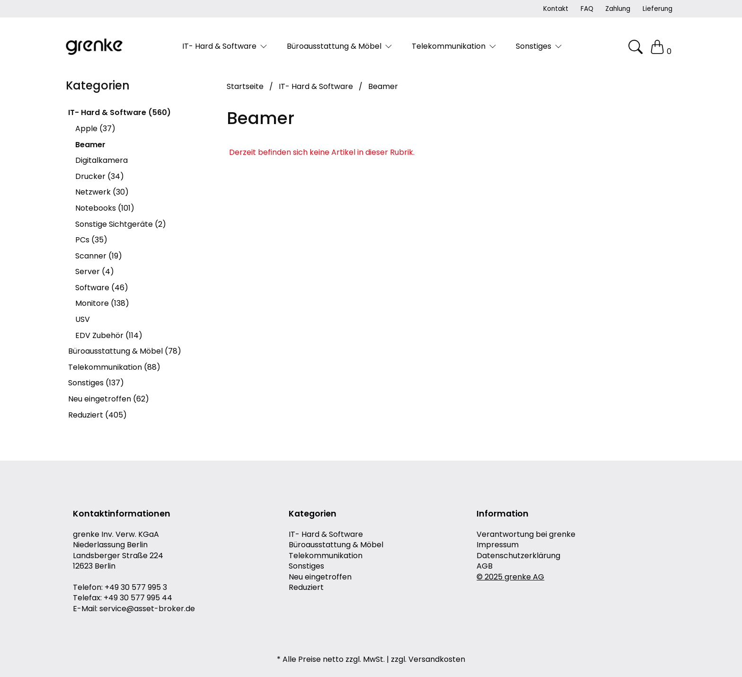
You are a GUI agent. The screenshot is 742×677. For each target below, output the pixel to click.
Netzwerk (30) (102, 192)
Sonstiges (306, 566)
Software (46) (101, 287)
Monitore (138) (102, 303)
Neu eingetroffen (320, 577)
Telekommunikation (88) (114, 367)
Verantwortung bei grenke (526, 534)
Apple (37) (95, 128)
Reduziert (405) (97, 415)
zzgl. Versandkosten (428, 659)
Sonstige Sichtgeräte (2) (120, 224)
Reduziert (306, 587)
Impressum (498, 545)
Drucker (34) (99, 176)
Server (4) (94, 271)
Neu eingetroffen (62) (108, 398)
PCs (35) (91, 239)
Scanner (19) (98, 255)
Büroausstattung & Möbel (336, 545)
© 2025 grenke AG (510, 577)
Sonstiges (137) (96, 382)
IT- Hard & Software (326, 534)
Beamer (90, 144)
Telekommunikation (325, 556)
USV (82, 319)
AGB (485, 566)
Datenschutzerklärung (518, 556)
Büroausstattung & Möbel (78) (124, 351)
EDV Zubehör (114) (108, 335)
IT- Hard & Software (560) (119, 112)
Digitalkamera (101, 160)
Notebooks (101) (104, 208)
